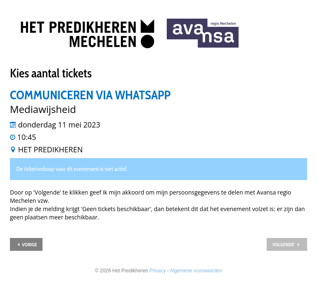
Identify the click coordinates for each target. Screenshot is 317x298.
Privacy (157, 271)
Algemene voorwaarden (196, 271)
